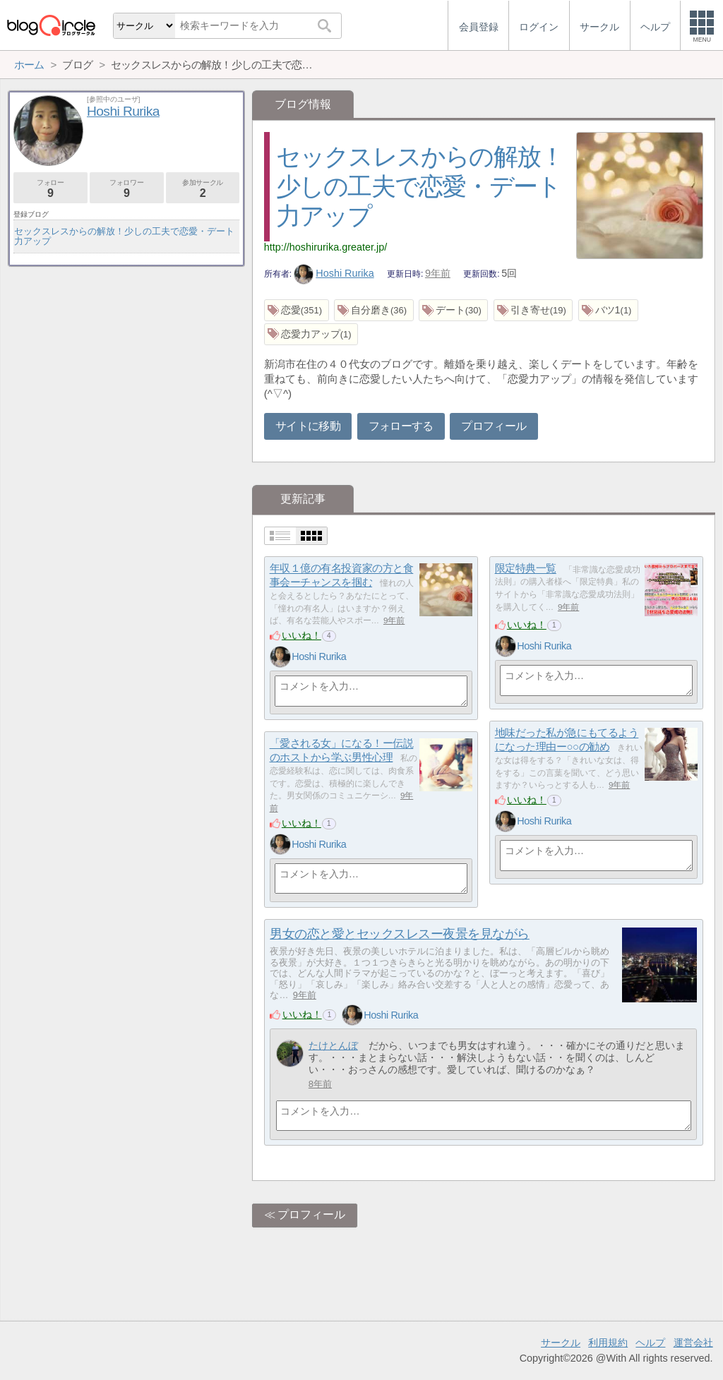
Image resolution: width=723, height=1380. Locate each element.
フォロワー (127, 189)
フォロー (50, 189)
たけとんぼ (333, 1045)
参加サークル (203, 189)
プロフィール (493, 426)
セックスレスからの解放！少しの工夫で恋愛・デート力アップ (420, 186)
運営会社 (693, 1342)
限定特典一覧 (525, 569)
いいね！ (301, 635)
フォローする (401, 426)
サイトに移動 (307, 426)
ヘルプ (650, 1342)
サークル (560, 1342)
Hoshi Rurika (334, 273)
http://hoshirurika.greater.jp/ (325, 247)
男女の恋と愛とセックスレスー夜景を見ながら (399, 934)
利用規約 (608, 1342)
